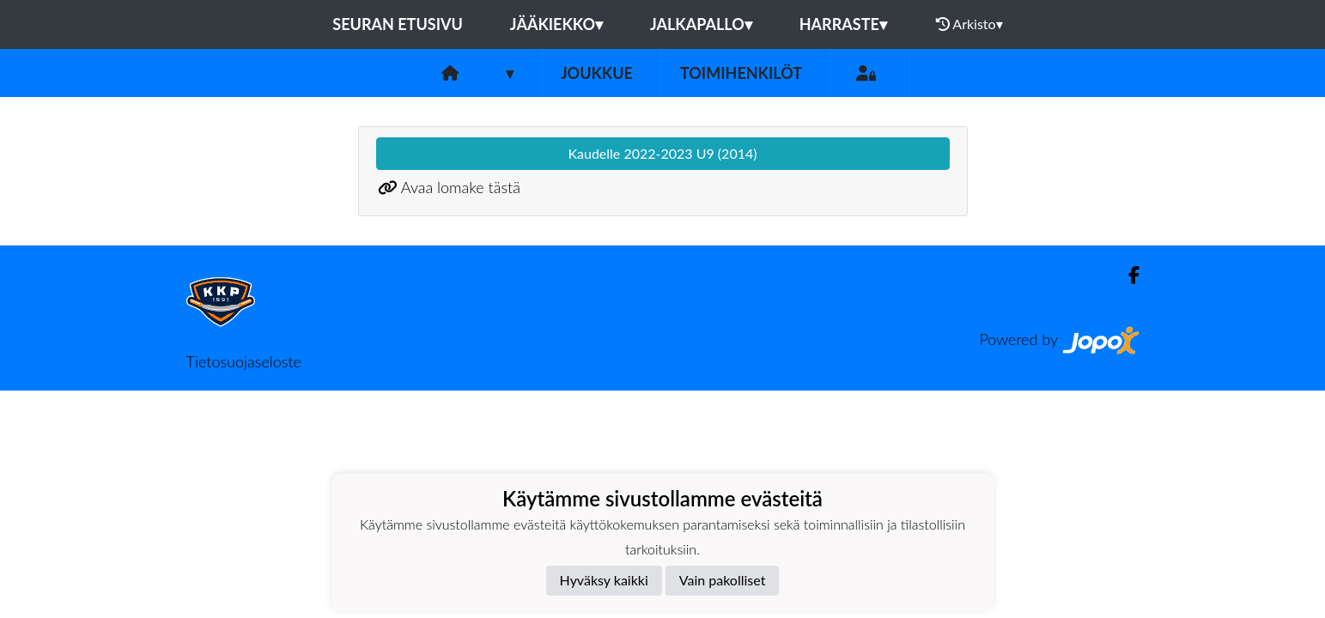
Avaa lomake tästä (460, 187)
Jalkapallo (701, 24)
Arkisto (969, 24)
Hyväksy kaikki (604, 580)
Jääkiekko (556, 24)
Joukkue (597, 73)
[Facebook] (1127, 275)
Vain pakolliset (722, 580)
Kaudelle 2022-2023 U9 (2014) (662, 153)
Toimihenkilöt (741, 73)
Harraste (843, 24)
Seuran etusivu (397, 24)
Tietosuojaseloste (243, 361)
